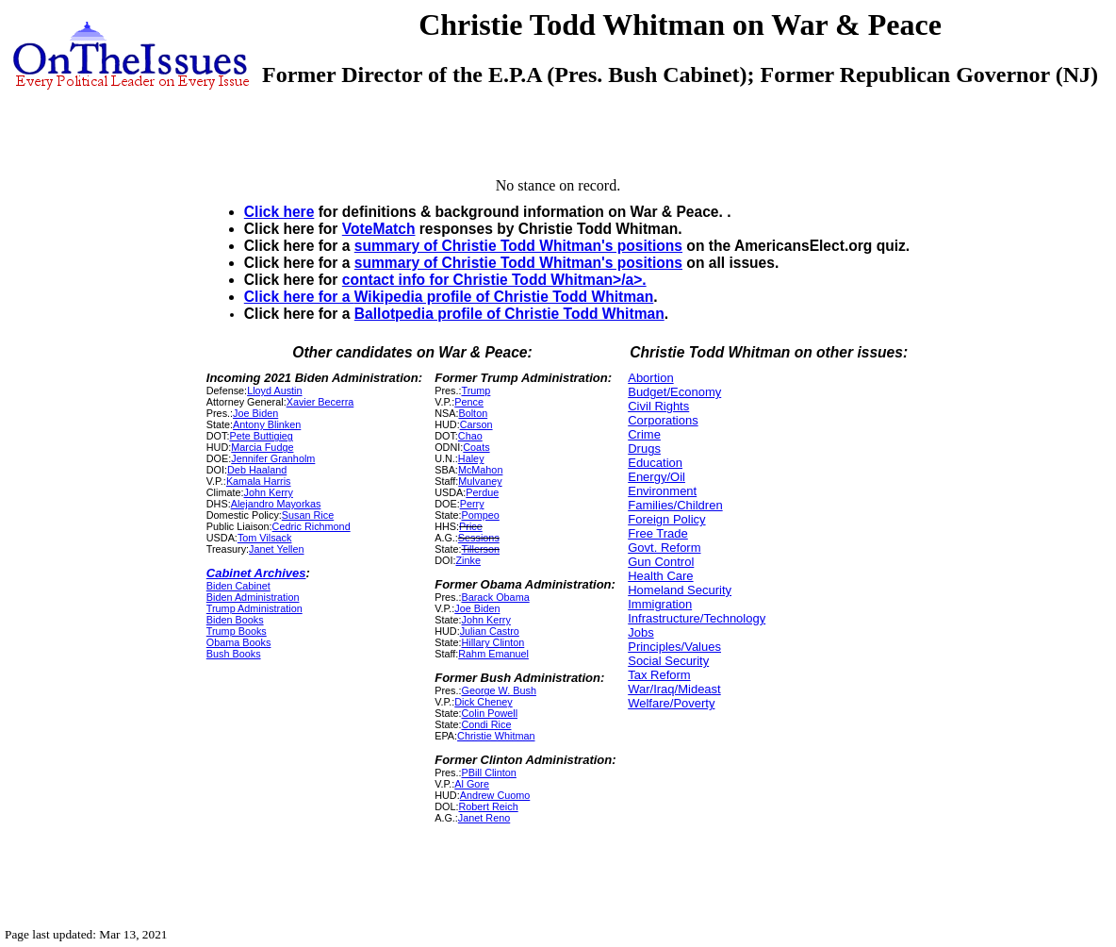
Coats (476, 447)
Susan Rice (308, 515)
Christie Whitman (495, 735)
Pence (469, 401)
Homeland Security (679, 590)
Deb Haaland (257, 469)
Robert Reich (487, 806)
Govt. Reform (664, 547)
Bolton (472, 413)
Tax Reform (659, 675)
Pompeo (480, 515)
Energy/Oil (656, 477)
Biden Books (235, 619)
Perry (472, 503)
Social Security (668, 661)
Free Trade (658, 533)
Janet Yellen (276, 549)
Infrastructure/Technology (696, 618)
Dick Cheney (483, 701)
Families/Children (675, 505)
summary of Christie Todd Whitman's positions (518, 246)
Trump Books (236, 631)
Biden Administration (253, 597)
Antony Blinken (267, 424)
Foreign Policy (666, 519)
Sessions (479, 537)
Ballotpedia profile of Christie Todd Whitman (509, 314)
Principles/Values (674, 647)
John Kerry (268, 492)
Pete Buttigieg (260, 435)
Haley (471, 458)
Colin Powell (489, 713)
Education (655, 463)
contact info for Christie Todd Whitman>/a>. (494, 280)
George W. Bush (498, 690)
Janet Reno (484, 817)
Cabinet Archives (256, 573)
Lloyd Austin (274, 390)
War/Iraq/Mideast (674, 689)
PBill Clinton (488, 772)
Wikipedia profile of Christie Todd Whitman (504, 297)
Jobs (640, 632)
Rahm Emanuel (493, 653)
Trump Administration (254, 608)
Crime (644, 434)
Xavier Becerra (320, 401)
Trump (475, 390)
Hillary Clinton (492, 642)
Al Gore (471, 783)
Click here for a (299, 297)
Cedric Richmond (311, 526)
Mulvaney (479, 481)
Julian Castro (489, 631)
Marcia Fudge (262, 447)
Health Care (660, 576)
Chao (470, 435)
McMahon (480, 469)
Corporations (663, 420)
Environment (662, 491)
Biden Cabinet (238, 585)
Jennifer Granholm (273, 458)
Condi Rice (486, 724)
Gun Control (661, 562)
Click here (279, 212)
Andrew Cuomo (495, 795)
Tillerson (480, 549)
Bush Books (233, 653)
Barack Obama (495, 597)
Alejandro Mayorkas (276, 503)
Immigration (660, 604)
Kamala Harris (258, 481)
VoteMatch (379, 229)
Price (471, 526)
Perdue (482, 492)
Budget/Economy (674, 392)
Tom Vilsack (265, 537)
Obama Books (238, 642)
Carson (476, 424)
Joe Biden (255, 413)
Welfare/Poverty (671, 703)
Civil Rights (658, 406)
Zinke (467, 560)
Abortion (650, 378)
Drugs (644, 448)
